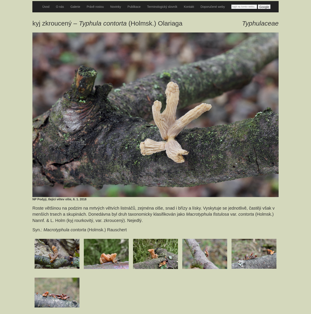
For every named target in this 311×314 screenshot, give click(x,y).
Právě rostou (95, 6)
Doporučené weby (213, 6)
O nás (60, 6)
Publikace (134, 6)
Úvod (45, 6)
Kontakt (189, 6)
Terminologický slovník (162, 6)
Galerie (75, 6)
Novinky (115, 6)
